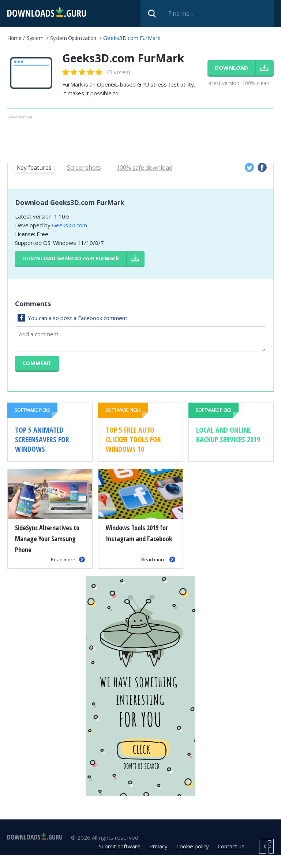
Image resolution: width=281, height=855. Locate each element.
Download (70, 258)
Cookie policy (192, 846)
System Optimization (73, 37)
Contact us (231, 846)
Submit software (119, 846)
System (35, 37)
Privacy (158, 846)
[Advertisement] (140, 137)
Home (14, 37)
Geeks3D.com (69, 225)
